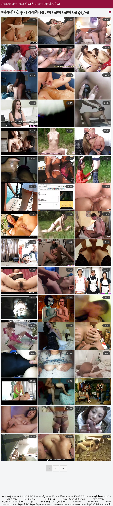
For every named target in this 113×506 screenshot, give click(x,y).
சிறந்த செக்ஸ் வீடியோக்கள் (74, 499)
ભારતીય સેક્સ (30, 499)
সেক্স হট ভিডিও (12, 499)
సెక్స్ (44, 496)
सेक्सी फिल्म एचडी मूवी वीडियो (54, 502)
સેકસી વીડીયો (49, 499)
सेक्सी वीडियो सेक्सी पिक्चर (30, 505)
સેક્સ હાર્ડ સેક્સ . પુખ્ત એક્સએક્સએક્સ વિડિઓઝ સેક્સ (30, 4)
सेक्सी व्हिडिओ (93, 505)
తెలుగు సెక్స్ (7, 496)
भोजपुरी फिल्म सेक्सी (100, 496)
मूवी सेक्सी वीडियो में (27, 496)
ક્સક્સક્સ (76, 505)
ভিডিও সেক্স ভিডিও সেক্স (60, 496)
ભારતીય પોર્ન (93, 502)
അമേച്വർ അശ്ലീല (56, 505)
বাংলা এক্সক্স (77, 502)
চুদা (32, 502)
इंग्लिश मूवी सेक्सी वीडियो (13, 502)
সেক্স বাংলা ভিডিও (99, 499)
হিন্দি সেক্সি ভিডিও (80, 496)
